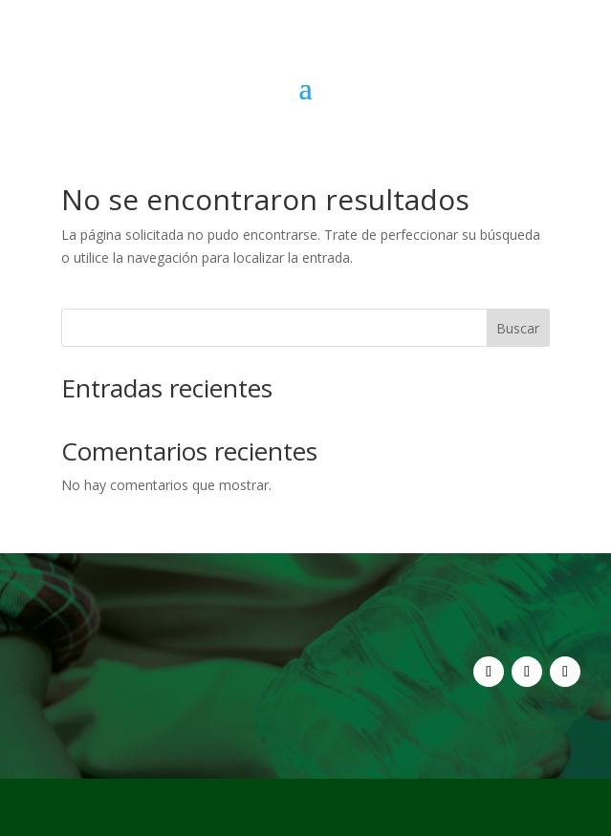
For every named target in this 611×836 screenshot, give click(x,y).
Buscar (517, 328)
